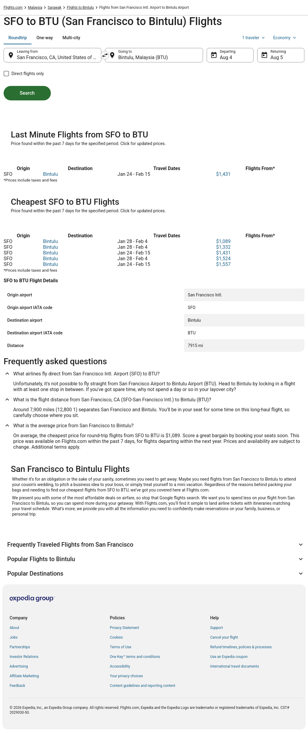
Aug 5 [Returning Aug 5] (276, 57)
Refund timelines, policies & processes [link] (241, 647)
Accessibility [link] (120, 666)
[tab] (18, 37)
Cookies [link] (116, 637)
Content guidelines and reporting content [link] (142, 686)
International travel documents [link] (234, 666)
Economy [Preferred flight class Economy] (285, 37)
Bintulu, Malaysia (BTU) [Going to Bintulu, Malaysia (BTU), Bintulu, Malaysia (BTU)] (143, 57)
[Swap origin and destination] (105, 55)
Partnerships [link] (20, 647)
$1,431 (223, 174)
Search (27, 93)
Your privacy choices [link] (126, 676)
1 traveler (254, 37)
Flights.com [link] (13, 7)
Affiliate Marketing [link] (24, 676)
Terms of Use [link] (120, 647)
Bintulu (50, 174)
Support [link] (216, 628)
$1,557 (223, 264)
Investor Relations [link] (24, 657)
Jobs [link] (13, 637)
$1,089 (223, 241)
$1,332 (223, 247)
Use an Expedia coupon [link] (229, 657)
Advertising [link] (19, 666)
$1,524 (223, 258)
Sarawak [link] (54, 7)
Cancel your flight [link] (224, 637)
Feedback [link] (17, 686)
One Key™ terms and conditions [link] (135, 657)
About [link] (14, 628)
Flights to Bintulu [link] (80, 7)
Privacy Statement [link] (124, 628)
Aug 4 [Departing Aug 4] (226, 57)
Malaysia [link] (35, 7)
